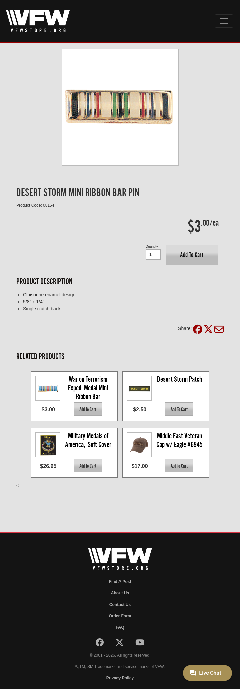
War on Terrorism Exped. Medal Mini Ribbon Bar (88, 387)
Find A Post (120, 581)
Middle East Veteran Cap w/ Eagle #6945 (179, 440)
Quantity (152, 246)
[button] (192, 255)
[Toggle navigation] (224, 21)
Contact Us (120, 604)
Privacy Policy (120, 678)
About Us (120, 593)
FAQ (120, 627)
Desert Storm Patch (179, 379)
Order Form (120, 616)
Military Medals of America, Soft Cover (88, 440)
